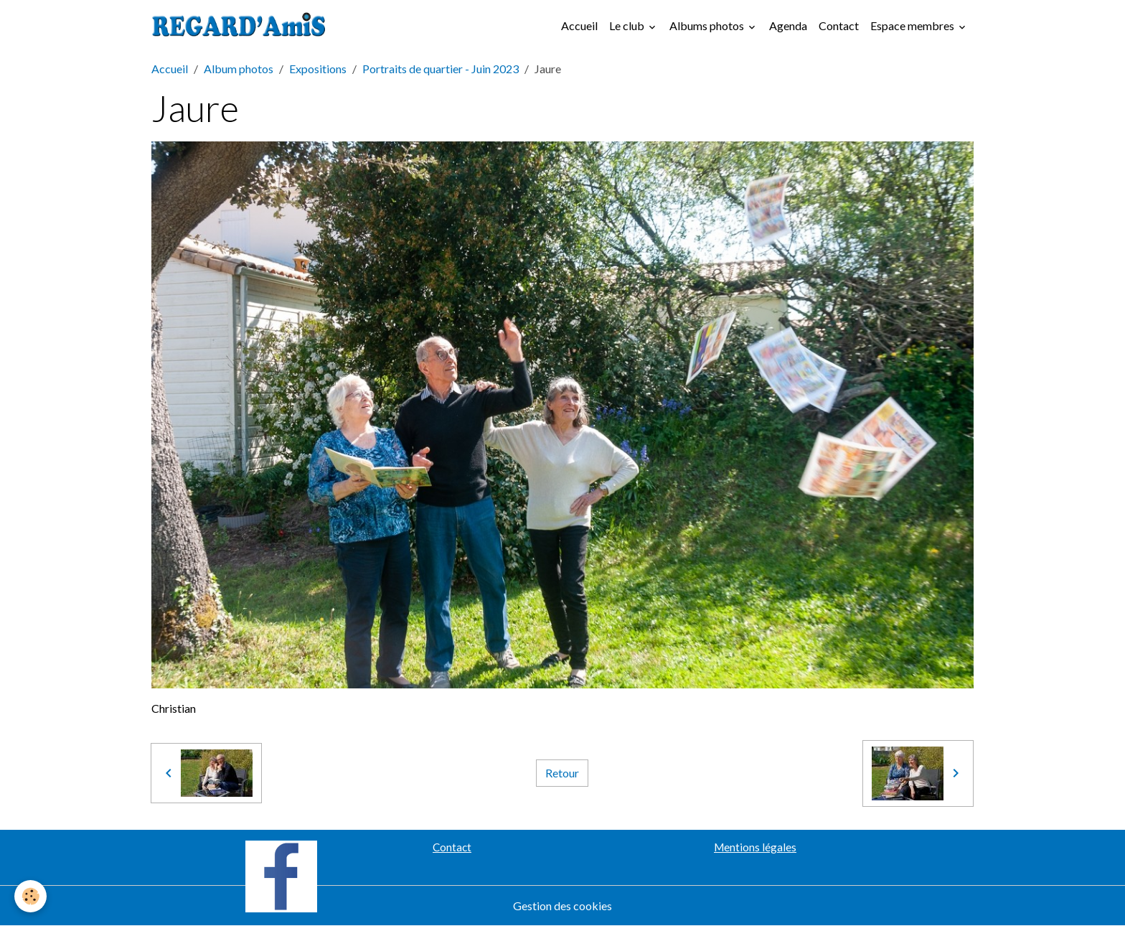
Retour (562, 773)
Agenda (788, 25)
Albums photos (707, 25)
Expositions (318, 68)
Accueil (579, 25)
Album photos (238, 68)
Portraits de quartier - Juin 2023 (440, 68)
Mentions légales (755, 847)
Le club (627, 25)
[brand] (241, 25)
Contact (839, 25)
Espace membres (913, 25)
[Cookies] (30, 896)
